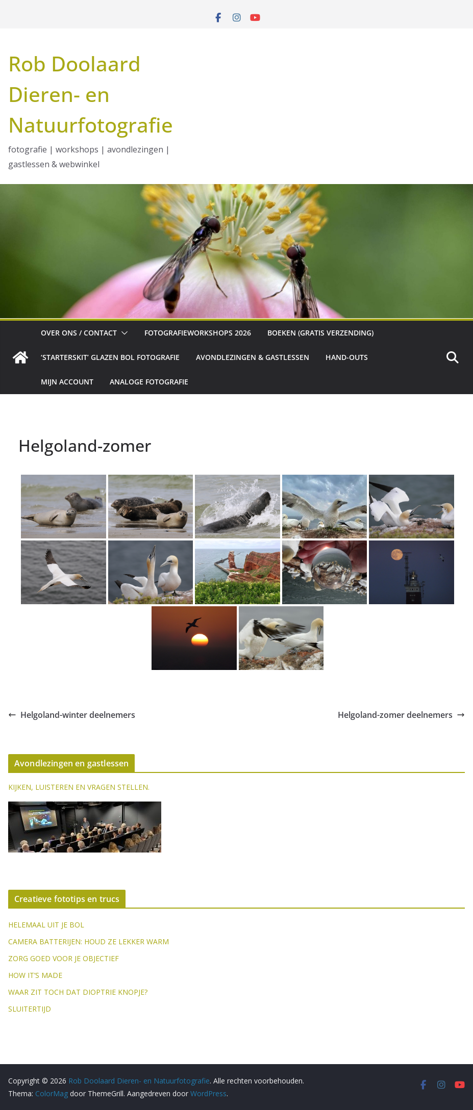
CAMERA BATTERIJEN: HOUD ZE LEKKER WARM (88, 941)
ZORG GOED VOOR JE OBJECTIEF (63, 958)
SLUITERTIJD (29, 1009)
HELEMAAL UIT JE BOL (46, 925)
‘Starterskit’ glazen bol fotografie (110, 357)
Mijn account (67, 381)
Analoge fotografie (149, 381)
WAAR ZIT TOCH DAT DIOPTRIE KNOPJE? (77, 992)
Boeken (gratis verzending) (320, 333)
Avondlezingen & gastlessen (252, 357)
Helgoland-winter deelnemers (71, 714)
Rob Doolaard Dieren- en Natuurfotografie (90, 94)
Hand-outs (347, 357)
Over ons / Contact (79, 333)
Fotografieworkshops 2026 (197, 333)
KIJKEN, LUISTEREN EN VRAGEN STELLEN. (79, 787)
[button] (122, 333)
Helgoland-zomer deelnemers (401, 714)
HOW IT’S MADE (35, 975)
